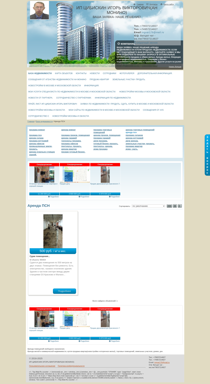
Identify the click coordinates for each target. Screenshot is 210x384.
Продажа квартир (99, 79)
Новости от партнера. (40, 98)
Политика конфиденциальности (71, 366)
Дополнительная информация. (155, 73)
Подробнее (54, 197)
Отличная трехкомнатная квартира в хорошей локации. (43, 185)
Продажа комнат (37, 130)
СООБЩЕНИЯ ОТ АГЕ (153, 110)
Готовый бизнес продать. (106, 144)
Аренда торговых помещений (140, 130)
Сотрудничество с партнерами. (74, 98)
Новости (94, 73)
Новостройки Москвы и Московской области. (145, 92)
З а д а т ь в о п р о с (207, 155)
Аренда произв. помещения (107, 135)
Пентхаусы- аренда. (103, 146)
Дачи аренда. (132, 141)
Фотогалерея (127, 73)
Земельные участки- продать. (128, 79)
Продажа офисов (69, 144)
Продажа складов (134, 135)
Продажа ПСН (35, 135)
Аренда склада (36, 138)
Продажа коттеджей (38, 141)
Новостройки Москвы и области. (46, 110)
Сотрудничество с (38, 116)
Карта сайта (169, 4)
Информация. (91, 85)
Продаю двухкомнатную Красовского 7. (105, 184)
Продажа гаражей (102, 138)
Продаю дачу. (65, 184)
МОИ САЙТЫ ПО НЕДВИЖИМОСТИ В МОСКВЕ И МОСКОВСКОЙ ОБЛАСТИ (104, 110)
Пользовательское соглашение (42, 366)
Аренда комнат (68, 130)
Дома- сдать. (132, 149)
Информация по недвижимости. (113, 98)
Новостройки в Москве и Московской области (54, 85)
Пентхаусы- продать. (71, 146)
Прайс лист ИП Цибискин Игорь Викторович (52, 104)
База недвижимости (40, 73)
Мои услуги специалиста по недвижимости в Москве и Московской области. (72, 92)
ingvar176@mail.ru (153, 32)
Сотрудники (109, 73)
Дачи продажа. (101, 141)
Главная (140, 4)
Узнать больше (175, 67)
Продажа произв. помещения (75, 135)
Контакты (154, 4)
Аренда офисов (36, 144)
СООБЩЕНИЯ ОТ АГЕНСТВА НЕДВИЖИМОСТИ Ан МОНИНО (57, 79)
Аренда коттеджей (134, 138)
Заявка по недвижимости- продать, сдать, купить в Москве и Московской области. (127, 104)
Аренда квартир (69, 149)
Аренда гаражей (69, 138)
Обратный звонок (147, 42)
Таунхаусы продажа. (71, 141)
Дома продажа (101, 149)
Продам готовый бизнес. (73, 152)
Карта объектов (63, 73)
